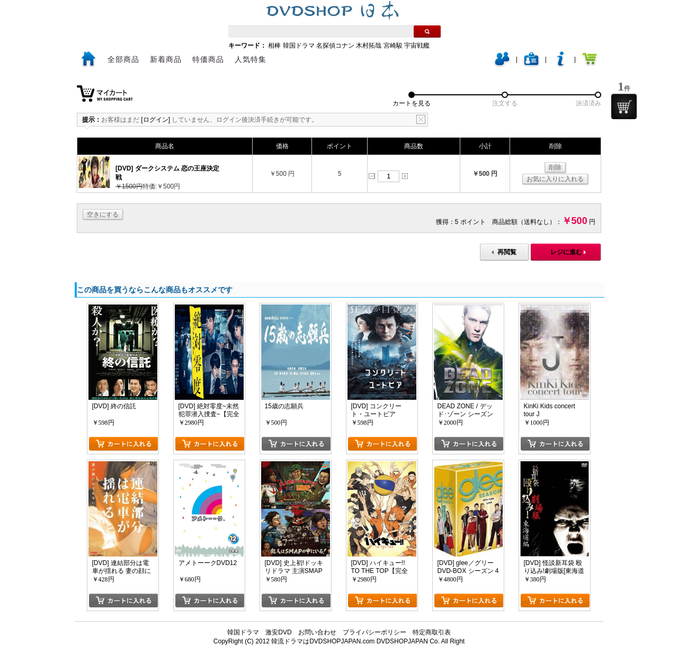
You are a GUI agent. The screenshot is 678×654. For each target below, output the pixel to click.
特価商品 (208, 59)
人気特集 (250, 59)
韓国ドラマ (299, 45)
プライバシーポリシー (374, 632)
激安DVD (278, 632)
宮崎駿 (393, 45)
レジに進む (566, 252)
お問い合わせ (317, 632)
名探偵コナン (335, 45)
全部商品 (123, 59)
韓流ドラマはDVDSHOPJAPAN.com (322, 641)
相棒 (274, 45)
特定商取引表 (432, 632)
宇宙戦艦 (417, 45)
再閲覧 (506, 252)
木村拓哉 (368, 45)
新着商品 (166, 59)
